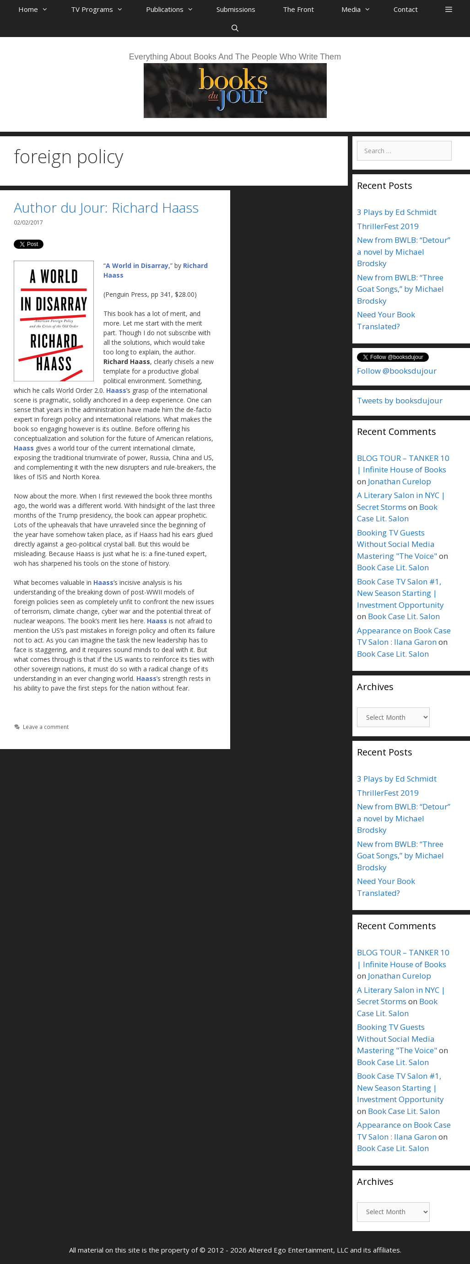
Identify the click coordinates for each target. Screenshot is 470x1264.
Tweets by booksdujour (400, 400)
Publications (174, 9)
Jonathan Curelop (399, 481)
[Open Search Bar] (235, 28)
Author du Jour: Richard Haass (106, 207)
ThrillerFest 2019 (388, 226)
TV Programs (101, 9)
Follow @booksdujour (397, 370)
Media (360, 9)
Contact (406, 9)
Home (37, 9)
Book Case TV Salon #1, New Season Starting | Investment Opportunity (400, 593)
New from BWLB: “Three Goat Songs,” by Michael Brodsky (400, 289)
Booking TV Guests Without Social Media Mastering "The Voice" (397, 544)
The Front (298, 9)
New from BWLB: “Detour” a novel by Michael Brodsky (403, 251)
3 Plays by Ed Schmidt (397, 212)
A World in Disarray (137, 265)
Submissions (235, 9)
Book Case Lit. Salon (393, 567)
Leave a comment (46, 726)
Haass (116, 390)
